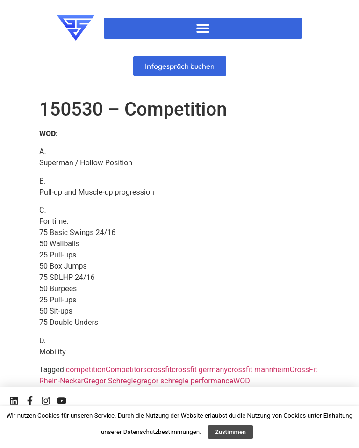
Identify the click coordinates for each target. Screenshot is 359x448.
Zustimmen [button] (230, 431)
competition (86, 369)
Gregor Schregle (110, 380)
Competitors (126, 369)
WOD (241, 380)
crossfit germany (199, 369)
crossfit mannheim (259, 369)
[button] (203, 28)
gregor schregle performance (185, 380)
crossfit (159, 369)
